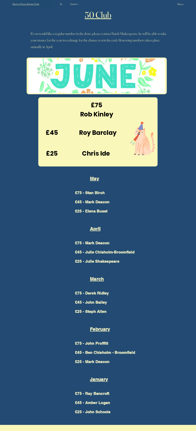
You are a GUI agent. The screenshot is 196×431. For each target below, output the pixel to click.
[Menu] (175, 4)
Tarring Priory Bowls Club (25, 4)
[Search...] (75, 4)
